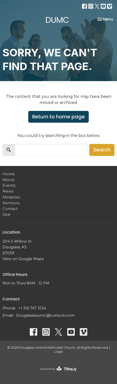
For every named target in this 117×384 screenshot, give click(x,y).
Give (6, 214)
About (8, 179)
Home (8, 173)
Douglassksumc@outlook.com (45, 315)
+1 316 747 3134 (32, 308)
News (7, 191)
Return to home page (58, 116)
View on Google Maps (23, 258)
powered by (58, 369)
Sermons (11, 203)
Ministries (11, 197)
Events (8, 185)
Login (58, 351)
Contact (10, 208)
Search (101, 149)
